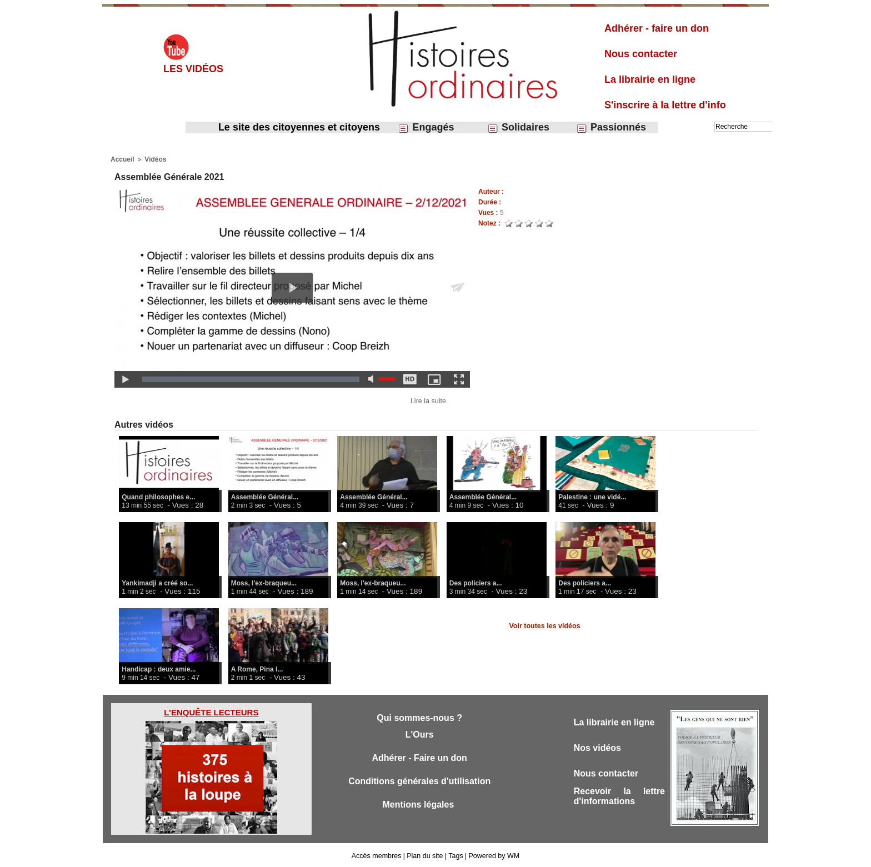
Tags (455, 855)
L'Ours (419, 735)
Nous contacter (640, 53)
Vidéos (153, 159)
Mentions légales (419, 808)
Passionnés (611, 127)
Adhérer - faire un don (656, 28)
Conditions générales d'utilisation (419, 784)
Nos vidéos (599, 748)
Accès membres (378, 855)
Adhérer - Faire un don (419, 759)
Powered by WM (492, 855)
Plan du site (425, 855)
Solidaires (518, 127)
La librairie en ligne (649, 79)
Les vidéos (193, 68)
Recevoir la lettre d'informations (619, 799)
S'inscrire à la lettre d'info (665, 105)
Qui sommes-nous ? (419, 717)
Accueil (121, 159)
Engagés (426, 127)
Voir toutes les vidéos (544, 625)
